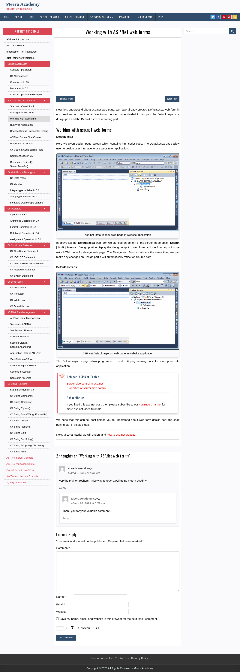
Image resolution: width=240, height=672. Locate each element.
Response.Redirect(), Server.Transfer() (21, 164)
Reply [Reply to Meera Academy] (65, 518)
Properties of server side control (86, 388)
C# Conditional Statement (28, 245)
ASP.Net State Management (28, 312)
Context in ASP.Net (20, 377)
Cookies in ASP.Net (20, 371)
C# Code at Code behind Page (26, 149)
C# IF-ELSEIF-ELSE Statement (27, 263)
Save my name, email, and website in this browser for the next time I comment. (108, 618)
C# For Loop (17, 293)
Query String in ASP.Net (23, 365)
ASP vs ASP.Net (15, 45)
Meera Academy (23, 4)
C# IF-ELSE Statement (22, 257)
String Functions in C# (22, 389)
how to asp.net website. (121, 434)
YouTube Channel (150, 404)
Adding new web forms (22, 112)
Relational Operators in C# (24, 233)
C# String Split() (18, 432)
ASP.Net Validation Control (20, 464)
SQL (32, 17)
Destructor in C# (19, 88)
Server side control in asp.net (85, 383)
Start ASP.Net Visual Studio (28, 100)
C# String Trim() (18, 451)
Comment (63, 547)
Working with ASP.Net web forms (118, 32)
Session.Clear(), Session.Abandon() (20, 344)
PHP (160, 17)
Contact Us (122, 658)
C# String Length (19, 420)
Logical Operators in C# (23, 227)
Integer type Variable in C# (24, 190)
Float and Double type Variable (27, 202)
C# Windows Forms (101, 17)
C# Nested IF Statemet (22, 269)
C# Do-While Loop (20, 306)
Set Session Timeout (21, 330)
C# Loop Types (28, 282)
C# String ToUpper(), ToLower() (27, 445)
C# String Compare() (21, 395)
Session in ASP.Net (20, 324)
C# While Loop (18, 300)
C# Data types (18, 178)
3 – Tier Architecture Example (22, 476)
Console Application (28, 64)
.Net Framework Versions (20, 57)
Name (61, 596)
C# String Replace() (21, 426)
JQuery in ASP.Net (16, 482)
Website (61, 611)
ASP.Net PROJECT (49, 17)
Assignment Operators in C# (25, 239)
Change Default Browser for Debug (29, 131)
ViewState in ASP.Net (21, 359)
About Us (107, 658)
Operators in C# (18, 214)
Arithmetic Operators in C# (24, 220)
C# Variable (16, 184)
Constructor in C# (19, 82)
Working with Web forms (23, 118)
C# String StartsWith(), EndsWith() (28, 414)
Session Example (19, 336)
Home (95, 658)
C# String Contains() (21, 402)
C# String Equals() (20, 408)
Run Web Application (21, 124)
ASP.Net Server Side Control (25, 137)
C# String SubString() (21, 439)
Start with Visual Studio (22, 106)
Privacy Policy (139, 658)
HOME (6, 17)
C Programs (145, 17)
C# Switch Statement (21, 275)
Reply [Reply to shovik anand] (62, 487)
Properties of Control (21, 143)
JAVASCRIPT (125, 17)
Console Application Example (26, 94)
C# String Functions (28, 384)
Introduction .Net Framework (21, 51)
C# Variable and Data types (28, 172)
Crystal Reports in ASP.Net (20, 470)
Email (60, 604)
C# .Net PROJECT (74, 17)
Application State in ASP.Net (25, 353)
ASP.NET (19, 17)
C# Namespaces (19, 76)
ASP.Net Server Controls (19, 457)
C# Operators (28, 208)
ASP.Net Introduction (17, 39)
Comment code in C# (21, 155)
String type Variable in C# (24, 196)
